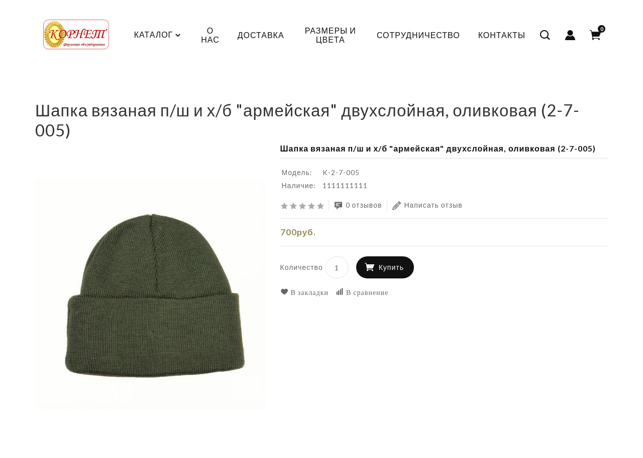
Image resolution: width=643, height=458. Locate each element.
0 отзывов (358, 205)
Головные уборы (172, 92)
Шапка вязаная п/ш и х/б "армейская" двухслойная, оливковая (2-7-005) (427, 92)
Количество (301, 267)
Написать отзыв (427, 205)
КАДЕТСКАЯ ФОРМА (88, 92)
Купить (391, 267)
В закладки (304, 292)
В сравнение (362, 292)
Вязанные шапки (248, 92)
